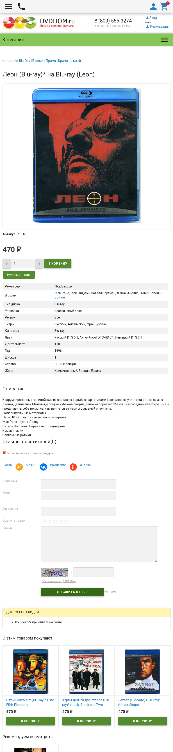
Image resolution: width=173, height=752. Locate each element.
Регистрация (157, 26)
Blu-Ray (24, 61)
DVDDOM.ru (14, 716)
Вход (151, 18)
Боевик (37, 61)
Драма (51, 61)
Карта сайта (118, 749)
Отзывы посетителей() (29, 441)
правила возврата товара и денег (106, 740)
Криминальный (69, 61)
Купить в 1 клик (19, 274)
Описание (13, 388)
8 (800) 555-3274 (113, 21)
